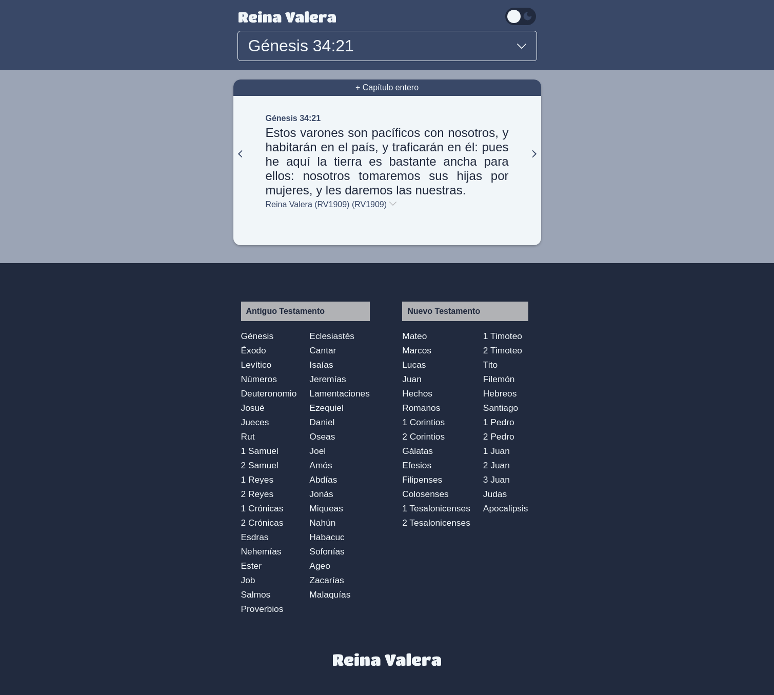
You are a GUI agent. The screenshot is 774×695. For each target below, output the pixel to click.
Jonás (321, 494)
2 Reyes (257, 494)
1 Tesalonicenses (436, 508)
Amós (320, 465)
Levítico (256, 365)
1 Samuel (260, 451)
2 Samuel (260, 465)
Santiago (500, 408)
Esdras (255, 537)
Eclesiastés (331, 336)
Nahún (322, 523)
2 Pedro (498, 436)
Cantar (322, 350)
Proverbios (262, 609)
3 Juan (496, 479)
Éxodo (253, 350)
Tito (490, 365)
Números (259, 379)
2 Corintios (423, 436)
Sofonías (326, 551)
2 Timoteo (502, 350)
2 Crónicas (262, 523)
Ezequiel (326, 408)
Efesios (416, 465)
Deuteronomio (269, 393)
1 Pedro (498, 422)
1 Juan (496, 451)
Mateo (414, 336)
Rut (248, 436)
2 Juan (496, 465)
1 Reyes (257, 479)
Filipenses (422, 479)
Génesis (257, 336)
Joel (317, 451)
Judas (495, 494)
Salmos (256, 594)
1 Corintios (423, 422)
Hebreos (500, 393)
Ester (251, 566)
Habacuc (326, 537)
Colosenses (425, 494)
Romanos (421, 408)
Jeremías (327, 379)
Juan (412, 379)
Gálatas (417, 451)
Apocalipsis (505, 508)
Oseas (322, 436)
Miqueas (326, 508)
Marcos (416, 350)
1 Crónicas (262, 508)
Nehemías (261, 551)
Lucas (414, 365)
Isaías (321, 365)
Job (248, 580)
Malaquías (329, 594)
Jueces (255, 422)
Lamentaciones (339, 393)
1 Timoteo (502, 336)
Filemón (499, 379)
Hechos (417, 393)
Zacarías (326, 580)
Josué (253, 408)
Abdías (323, 479)
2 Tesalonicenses (436, 523)
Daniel (321, 422)
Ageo (319, 566)
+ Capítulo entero (387, 87)
